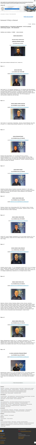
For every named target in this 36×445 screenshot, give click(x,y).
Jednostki (2, 389)
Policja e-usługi (3, 426)
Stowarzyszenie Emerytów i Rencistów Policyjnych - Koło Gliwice (25, 396)
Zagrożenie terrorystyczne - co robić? (6, 404)
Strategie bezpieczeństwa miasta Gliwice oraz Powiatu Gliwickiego (22, 404)
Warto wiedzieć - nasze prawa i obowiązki (7, 398)
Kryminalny (2, 413)
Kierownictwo (7, 388)
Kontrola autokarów (22, 409)
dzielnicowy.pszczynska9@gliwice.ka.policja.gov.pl (19, 324)
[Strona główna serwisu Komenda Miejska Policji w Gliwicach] (1, 5)
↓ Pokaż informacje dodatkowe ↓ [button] (18, 382)
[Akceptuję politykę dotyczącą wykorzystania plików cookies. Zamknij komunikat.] (34, 0)
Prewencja (2, 400)
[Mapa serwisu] (2, 5)
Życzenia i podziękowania (17, 398)
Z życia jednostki (3, 394)
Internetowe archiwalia (21, 397)
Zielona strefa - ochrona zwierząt (5, 406)
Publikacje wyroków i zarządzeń (29, 388)
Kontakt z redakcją (2, 435)
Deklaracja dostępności (15, 389)
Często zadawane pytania (4, 409)
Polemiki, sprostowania (8, 389)
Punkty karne (11, 409)
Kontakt (1, 420)
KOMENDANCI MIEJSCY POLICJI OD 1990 (26, 389)
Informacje (2, 386)
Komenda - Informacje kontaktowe (6, 421)
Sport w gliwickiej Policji (11, 396)
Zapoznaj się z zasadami (21, 436)
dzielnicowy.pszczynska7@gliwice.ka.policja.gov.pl (19, 251)
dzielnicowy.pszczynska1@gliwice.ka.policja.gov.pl (19, 73)
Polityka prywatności (20, 438)
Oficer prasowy (14, 421)
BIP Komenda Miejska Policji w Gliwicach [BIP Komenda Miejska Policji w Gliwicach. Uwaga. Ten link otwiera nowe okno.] (26, 431)
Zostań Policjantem (3, 418)
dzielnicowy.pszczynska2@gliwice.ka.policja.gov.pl (19, 107)
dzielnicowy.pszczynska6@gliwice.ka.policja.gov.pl (19, 220)
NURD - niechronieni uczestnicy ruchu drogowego (8, 412)
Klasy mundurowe (10, 418)
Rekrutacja (2, 416)
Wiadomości (2, 388)
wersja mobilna (2, 441)
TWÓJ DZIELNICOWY (4, 390)
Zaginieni (2, 415)
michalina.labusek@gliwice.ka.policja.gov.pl (19, 45)
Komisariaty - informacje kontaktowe (22, 421)
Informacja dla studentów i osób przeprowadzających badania (17, 390)
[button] (34, 5)
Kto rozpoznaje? (11, 415)
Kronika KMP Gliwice (4, 396)
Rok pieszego (16, 409)
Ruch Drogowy (2, 408)
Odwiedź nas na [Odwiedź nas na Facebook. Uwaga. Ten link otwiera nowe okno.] (2, 431)
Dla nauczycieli (3, 405)
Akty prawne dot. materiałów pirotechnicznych (12, 405)
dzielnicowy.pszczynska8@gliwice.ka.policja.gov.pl (19, 285)
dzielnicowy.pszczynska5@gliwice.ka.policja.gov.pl (19, 201)
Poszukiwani (6, 415)
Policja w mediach (3, 397)
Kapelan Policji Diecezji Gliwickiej (12, 397)
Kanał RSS (1, 431)
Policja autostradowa (29, 409)
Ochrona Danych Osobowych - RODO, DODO (17, 388)
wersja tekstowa (2, 443)
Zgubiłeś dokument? (23, 405)
